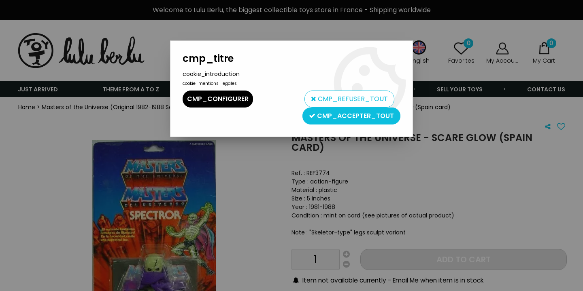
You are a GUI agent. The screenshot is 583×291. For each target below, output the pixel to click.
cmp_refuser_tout (349, 98)
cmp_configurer (218, 98)
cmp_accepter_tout (351, 115)
